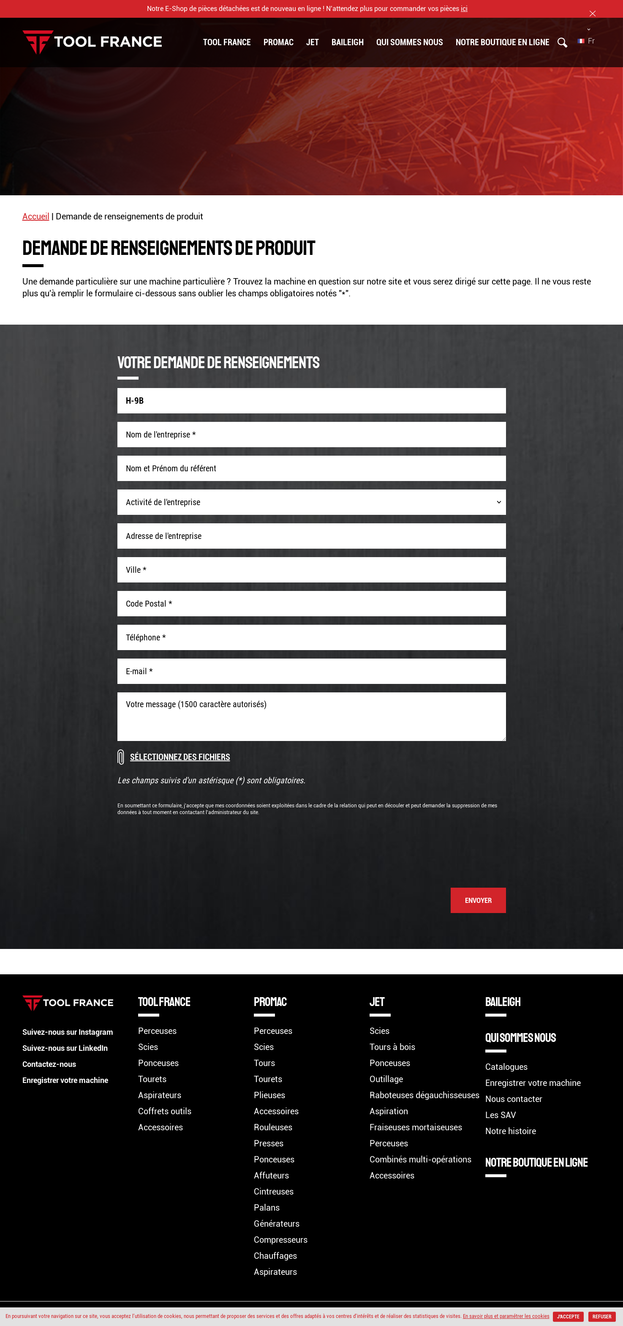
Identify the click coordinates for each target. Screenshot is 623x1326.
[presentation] (442, 847)
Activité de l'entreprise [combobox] (163, 502)
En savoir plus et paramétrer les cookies (521, 1306)
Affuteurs (271, 1175)
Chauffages (275, 1256)
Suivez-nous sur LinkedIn (69, 1048)
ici (464, 9)
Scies (148, 1047)
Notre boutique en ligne (503, 41)
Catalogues (506, 1067)
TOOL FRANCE (227, 41)
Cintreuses (274, 1192)
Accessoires (160, 1127)
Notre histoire (510, 1131)
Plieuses (269, 1095)
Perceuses (157, 1031)
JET (312, 41)
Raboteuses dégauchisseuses (424, 1095)
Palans (267, 1208)
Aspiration (389, 1111)
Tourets (152, 1079)
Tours (264, 1063)
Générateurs (276, 1224)
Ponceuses (158, 1063)
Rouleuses (273, 1127)
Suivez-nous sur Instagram (72, 1032)
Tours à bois (392, 1047)
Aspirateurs (159, 1095)
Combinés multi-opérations (420, 1159)
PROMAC (279, 41)
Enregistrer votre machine (70, 1080)
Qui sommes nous (409, 41)
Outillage (386, 1079)
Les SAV (500, 1115)
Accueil (35, 216)
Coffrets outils (164, 1111)
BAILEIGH (348, 41)
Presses (268, 1143)
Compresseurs (280, 1240)
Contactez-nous (52, 1064)
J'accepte (585, 1307)
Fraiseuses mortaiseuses (416, 1127)
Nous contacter (513, 1099)
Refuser (312, 1317)
